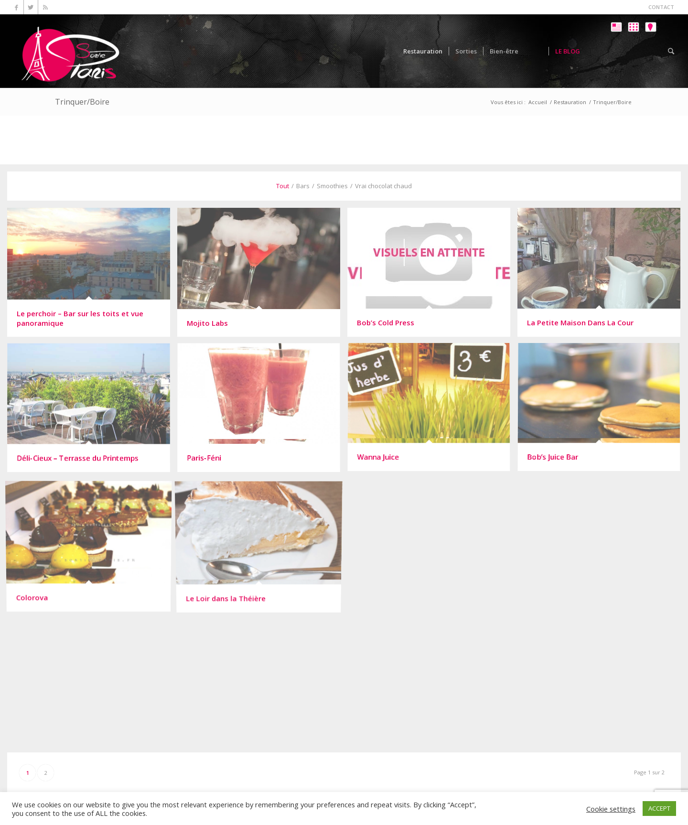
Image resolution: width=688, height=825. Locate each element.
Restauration (570, 102)
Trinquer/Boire (82, 101)
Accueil (537, 102)
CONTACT (661, 7)
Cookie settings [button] (610, 808)
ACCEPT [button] (659, 808)
